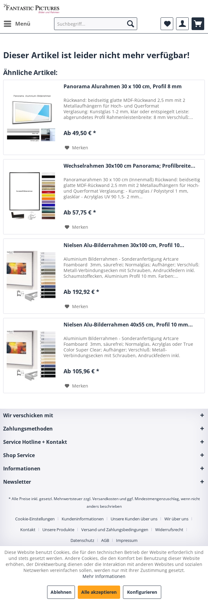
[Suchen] (130, 23)
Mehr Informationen (104, 576)
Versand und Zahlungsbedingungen (114, 529)
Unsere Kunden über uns (134, 519)
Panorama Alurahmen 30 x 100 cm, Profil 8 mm (123, 86)
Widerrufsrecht (169, 529)
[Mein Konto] (182, 23)
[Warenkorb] (198, 23)
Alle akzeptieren (99, 592)
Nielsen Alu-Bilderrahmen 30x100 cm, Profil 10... (124, 245)
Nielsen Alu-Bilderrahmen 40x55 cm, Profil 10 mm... (128, 324)
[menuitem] (17, 23)
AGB (105, 540)
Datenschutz (82, 540)
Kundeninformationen (83, 519)
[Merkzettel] (167, 23)
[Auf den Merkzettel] (76, 148)
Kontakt (27, 529)
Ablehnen (61, 592)
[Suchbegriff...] (95, 23)
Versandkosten (105, 498)
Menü (17, 23)
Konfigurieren (142, 592)
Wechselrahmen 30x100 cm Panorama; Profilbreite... (129, 166)
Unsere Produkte (58, 529)
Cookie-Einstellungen (35, 519)
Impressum (127, 540)
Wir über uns (176, 519)
